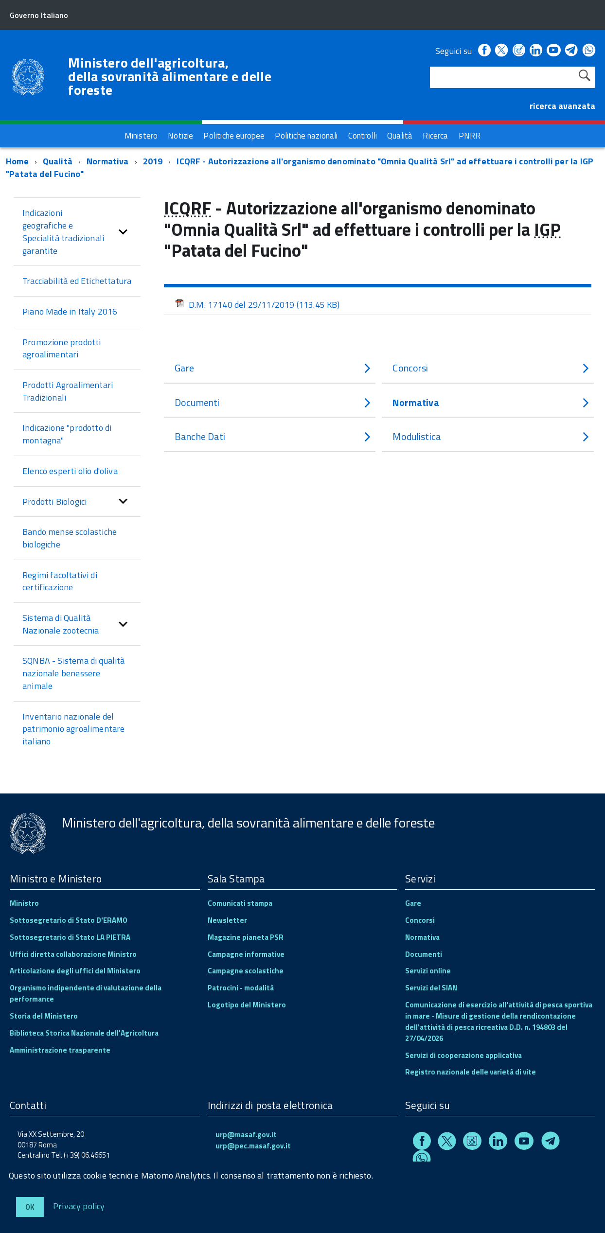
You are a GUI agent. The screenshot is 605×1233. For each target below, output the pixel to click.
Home (17, 161)
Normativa (108, 161)
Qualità (57, 161)
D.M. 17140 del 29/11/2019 (257, 304)
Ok (30, 1207)
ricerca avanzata (562, 105)
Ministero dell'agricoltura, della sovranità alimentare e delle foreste (169, 76)
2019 (153, 161)
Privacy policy (79, 1205)
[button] (123, 231)
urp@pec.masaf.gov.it (253, 1145)
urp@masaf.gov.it (246, 1134)
